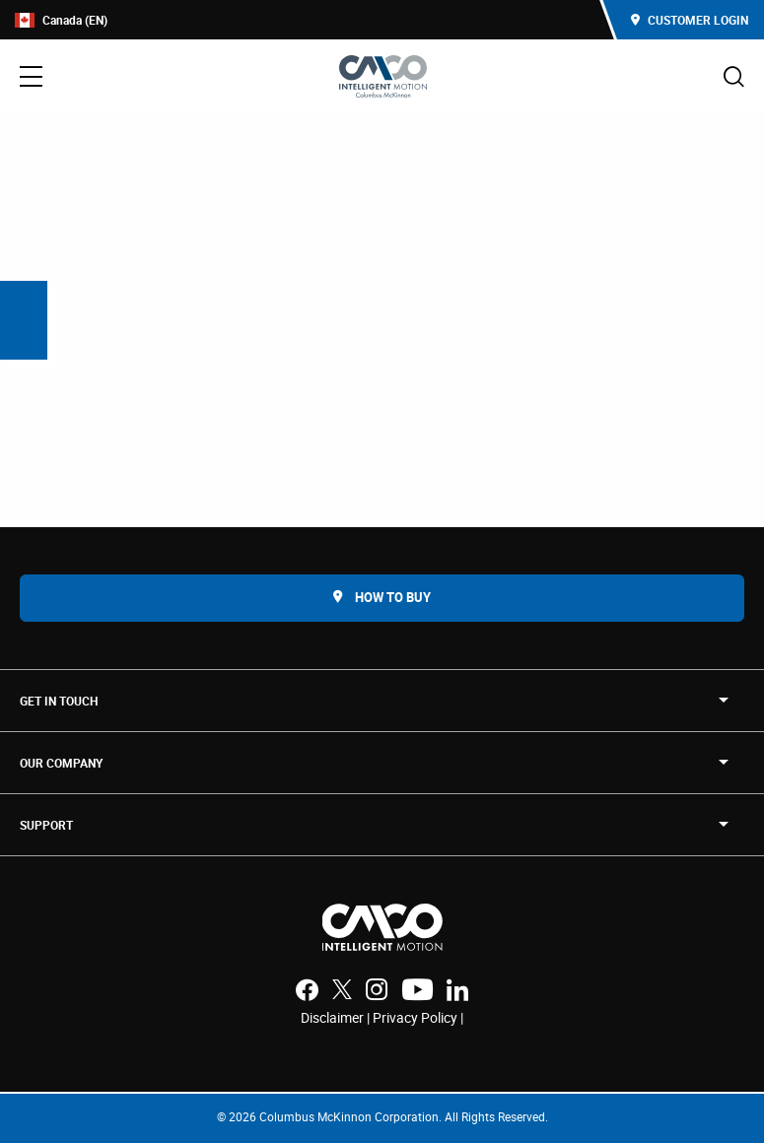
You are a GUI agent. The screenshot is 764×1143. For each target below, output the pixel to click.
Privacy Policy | (418, 1017)
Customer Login (689, 20)
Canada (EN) (61, 20)
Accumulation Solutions (457, 143)
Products (118, 143)
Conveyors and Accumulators (265, 143)
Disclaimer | (337, 1017)
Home (42, 143)
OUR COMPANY (61, 763)
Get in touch (59, 700)
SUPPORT (46, 825)
